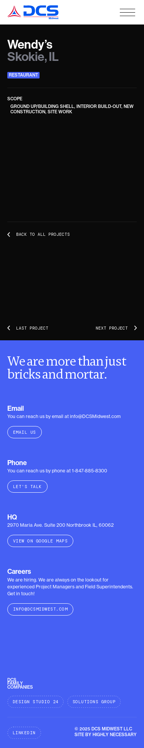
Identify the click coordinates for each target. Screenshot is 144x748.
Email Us (24, 432)
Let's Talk (27, 486)
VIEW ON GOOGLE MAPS (40, 541)
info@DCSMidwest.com (40, 609)
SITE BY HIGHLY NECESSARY (105, 734)
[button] (127, 12)
